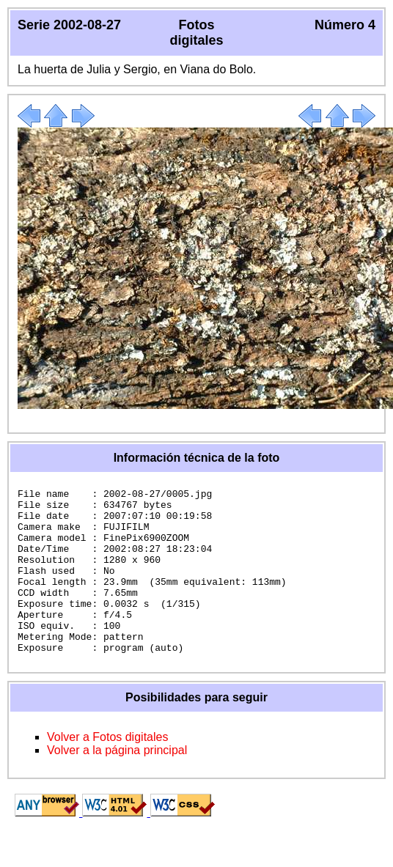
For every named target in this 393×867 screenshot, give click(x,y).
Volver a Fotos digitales (107, 770)
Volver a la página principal (117, 783)
